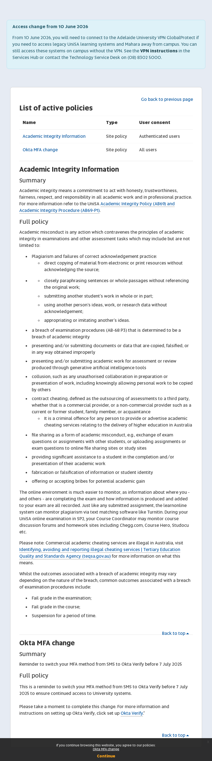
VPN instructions (158, 51)
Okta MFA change (40, 150)
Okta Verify (132, 713)
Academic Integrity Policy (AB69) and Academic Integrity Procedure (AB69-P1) (97, 207)
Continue (106, 756)
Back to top (176, 633)
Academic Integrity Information (54, 136)
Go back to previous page (167, 99)
